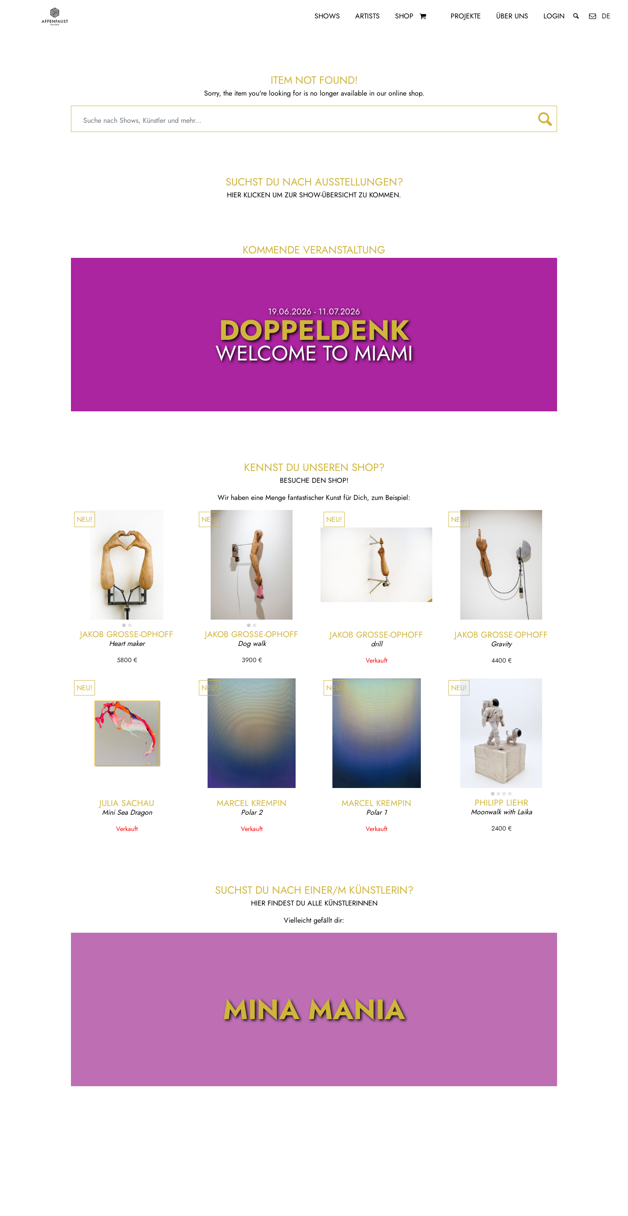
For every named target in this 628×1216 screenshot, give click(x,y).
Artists (367, 16)
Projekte (466, 16)
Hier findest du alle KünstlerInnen (314, 903)
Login (553, 16)
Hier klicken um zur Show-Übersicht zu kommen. (314, 195)
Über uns (512, 16)
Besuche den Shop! (314, 480)
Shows (327, 16)
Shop (404, 16)
